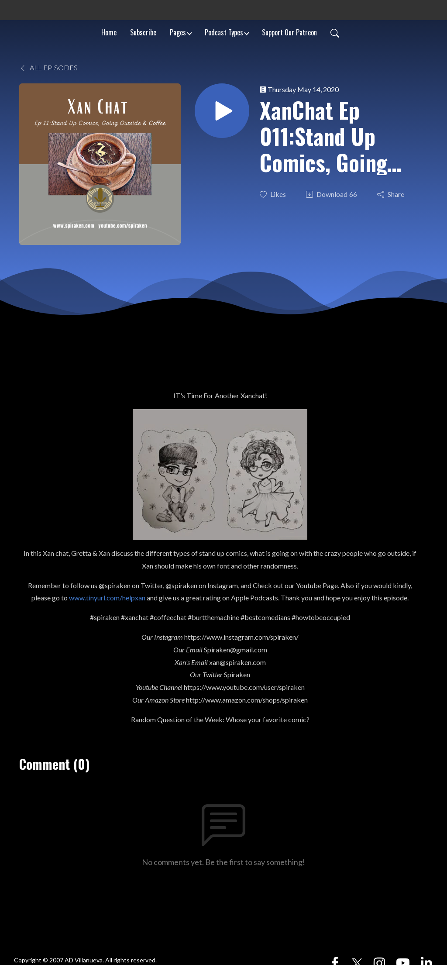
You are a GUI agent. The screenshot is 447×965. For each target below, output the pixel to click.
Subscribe (143, 32)
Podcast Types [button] (224, 32)
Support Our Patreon (289, 32)
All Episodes (48, 67)
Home (109, 32)
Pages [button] (178, 32)
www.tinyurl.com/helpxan (107, 597)
